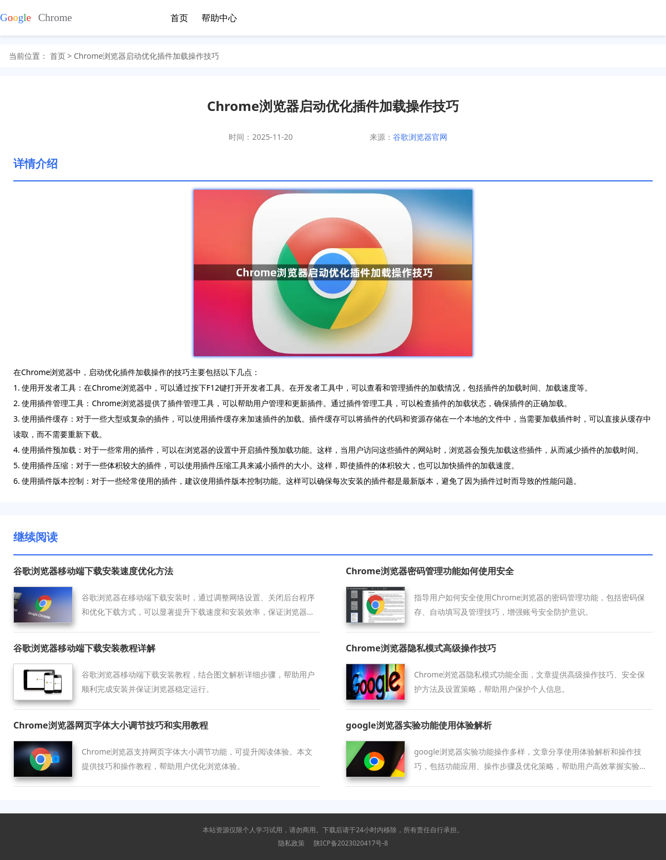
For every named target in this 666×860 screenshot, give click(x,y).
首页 (179, 18)
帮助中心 (219, 18)
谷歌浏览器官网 (420, 136)
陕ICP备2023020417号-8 (351, 843)
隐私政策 (291, 843)
